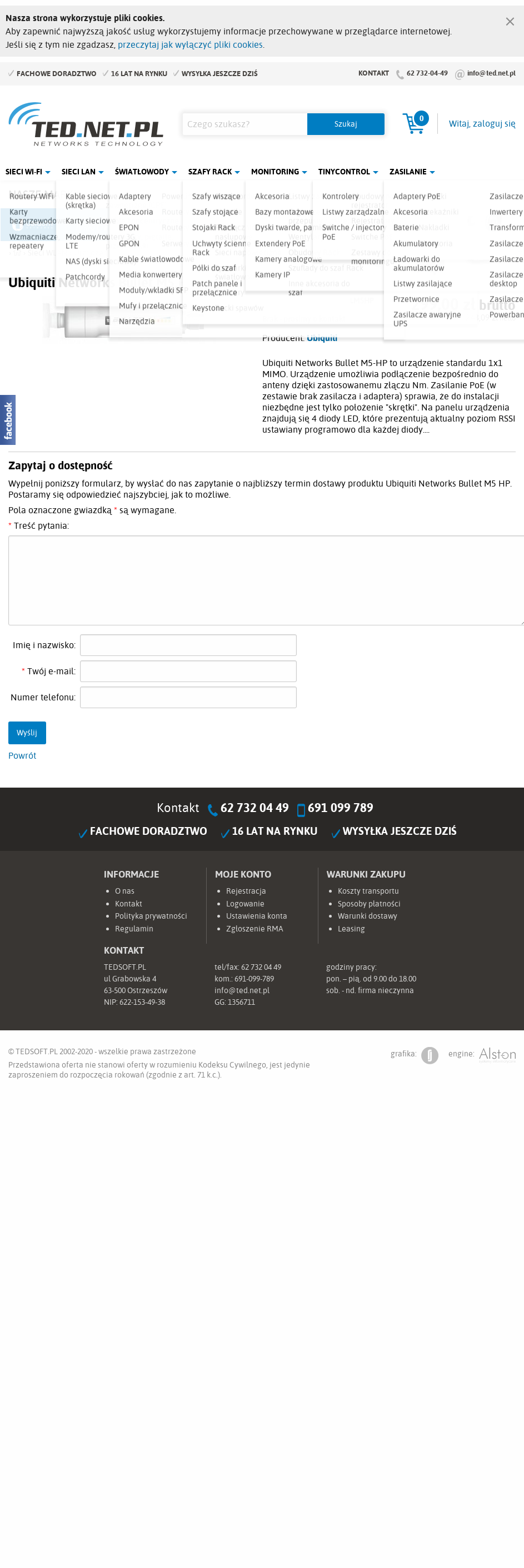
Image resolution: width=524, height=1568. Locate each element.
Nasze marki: (43, 194)
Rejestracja (246, 891)
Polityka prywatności (151, 916)
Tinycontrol (344, 172)
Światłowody (142, 172)
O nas (124, 891)
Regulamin (134, 929)
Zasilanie (408, 172)
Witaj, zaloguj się (482, 123)
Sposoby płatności (369, 904)
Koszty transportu (368, 891)
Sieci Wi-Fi (24, 172)
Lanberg (426, 225)
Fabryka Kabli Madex (164, 225)
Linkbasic (360, 225)
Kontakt (373, 72)
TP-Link (295, 225)
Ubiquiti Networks (33, 225)
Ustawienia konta (256, 916)
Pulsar (229, 225)
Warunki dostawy (367, 916)
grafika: (414, 1055)
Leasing (351, 929)
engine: (482, 1056)
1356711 (241, 1002)
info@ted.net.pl (491, 72)
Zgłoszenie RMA (254, 929)
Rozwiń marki (479, 196)
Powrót (22, 755)
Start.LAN (491, 225)
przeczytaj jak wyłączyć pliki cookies (190, 44)
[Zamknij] (510, 19)
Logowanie (245, 904)
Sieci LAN (79, 172)
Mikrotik (99, 225)
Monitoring (275, 172)
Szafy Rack (210, 172)
